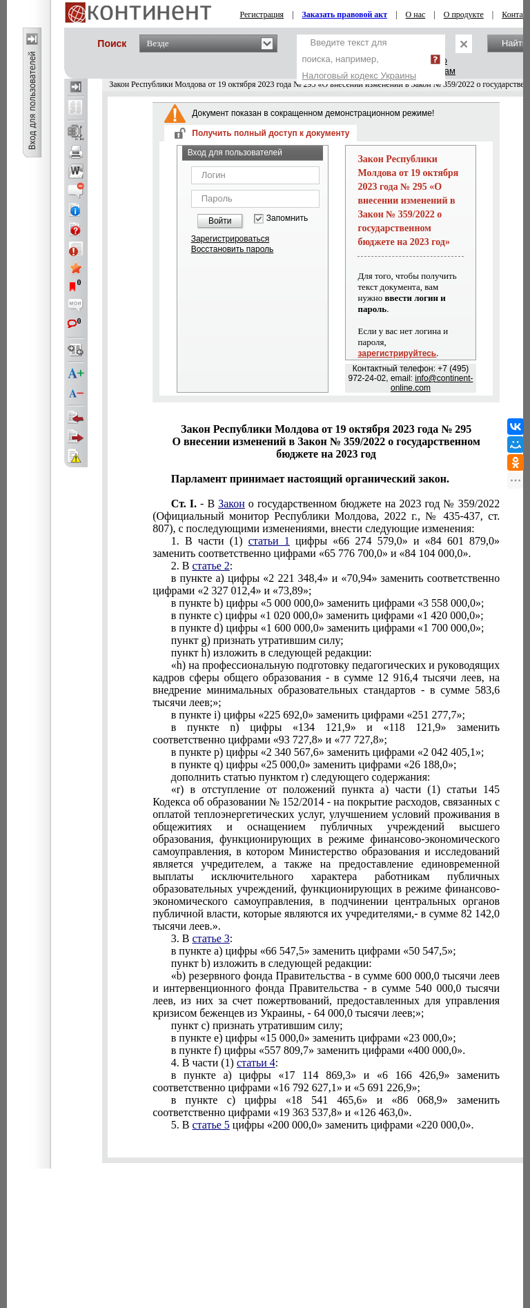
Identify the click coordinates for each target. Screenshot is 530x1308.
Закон (231, 503)
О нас (416, 14)
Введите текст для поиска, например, (359, 59)
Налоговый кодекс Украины (359, 75)
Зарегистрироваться (230, 239)
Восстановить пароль (232, 249)
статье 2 (210, 566)
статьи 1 (269, 541)
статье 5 (210, 1125)
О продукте (464, 14)
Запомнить (287, 218)
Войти (220, 221)
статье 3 (210, 938)
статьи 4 (256, 1062)
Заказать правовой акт (345, 14)
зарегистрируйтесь (396, 353)
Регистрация (262, 14)
